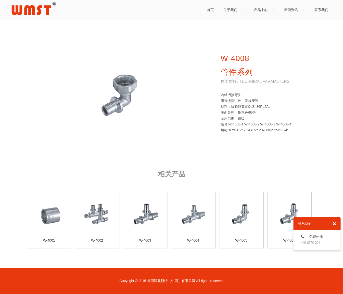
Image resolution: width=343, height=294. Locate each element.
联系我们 (321, 10)
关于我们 (234, 10)
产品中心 (264, 10)
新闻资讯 (294, 10)
